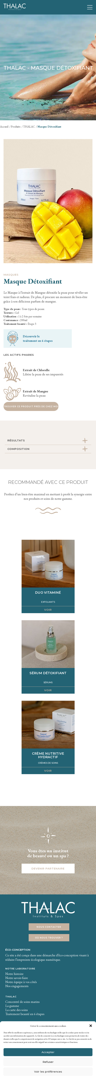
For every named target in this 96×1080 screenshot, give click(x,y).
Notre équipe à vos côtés (21, 982)
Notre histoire (14, 974)
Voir (48, 609)
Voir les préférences (48, 1071)
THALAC (11, 996)
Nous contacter (49, 927)
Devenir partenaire (48, 868)
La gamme (12, 1006)
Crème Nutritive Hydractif (48, 755)
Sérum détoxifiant (48, 673)
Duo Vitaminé (48, 593)
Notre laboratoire (20, 968)
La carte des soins (16, 1010)
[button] (90, 1025)
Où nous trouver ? (49, 937)
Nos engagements (16, 986)
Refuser (48, 1062)
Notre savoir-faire (16, 978)
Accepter (48, 1052)
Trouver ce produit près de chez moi (31, 406)
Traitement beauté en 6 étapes (24, 1014)
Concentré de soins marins (22, 1002)
